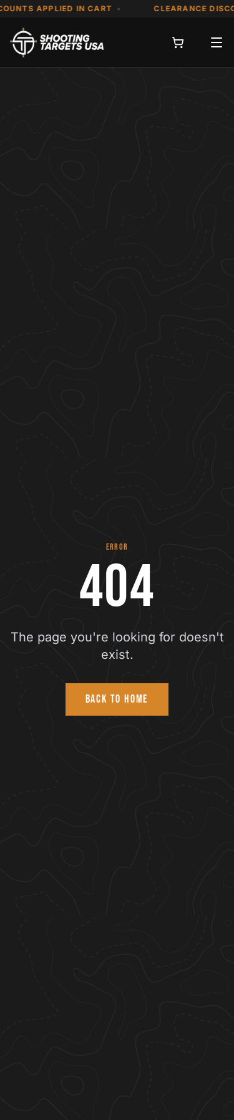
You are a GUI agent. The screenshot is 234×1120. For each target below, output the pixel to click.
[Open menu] (216, 42)
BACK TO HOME (117, 699)
